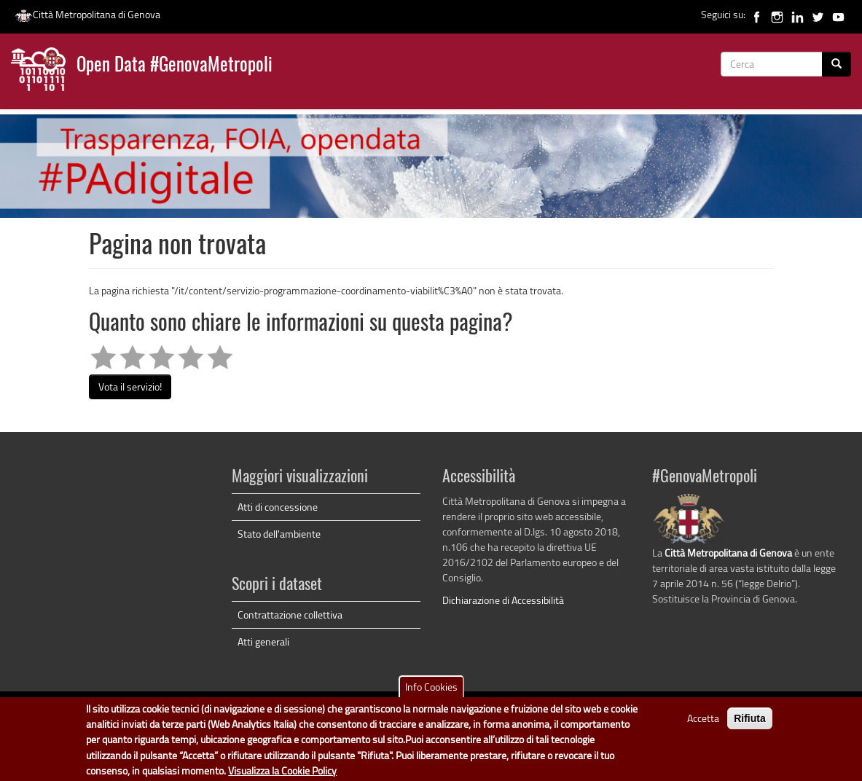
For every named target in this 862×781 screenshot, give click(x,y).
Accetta (703, 722)
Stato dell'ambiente (279, 534)
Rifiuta (750, 723)
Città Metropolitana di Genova (87, 14)
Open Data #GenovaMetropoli (175, 66)
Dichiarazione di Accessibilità (503, 600)
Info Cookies (431, 691)
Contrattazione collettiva (290, 614)
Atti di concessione (278, 507)
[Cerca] (836, 64)
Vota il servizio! (130, 386)
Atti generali (263, 641)
